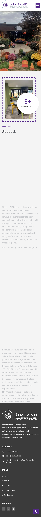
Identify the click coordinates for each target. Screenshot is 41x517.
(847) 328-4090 (12, 452)
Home (6, 476)
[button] (38, 5)
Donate (7, 486)
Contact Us (8, 495)
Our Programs (9, 490)
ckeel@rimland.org (13, 456)
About (6, 481)
